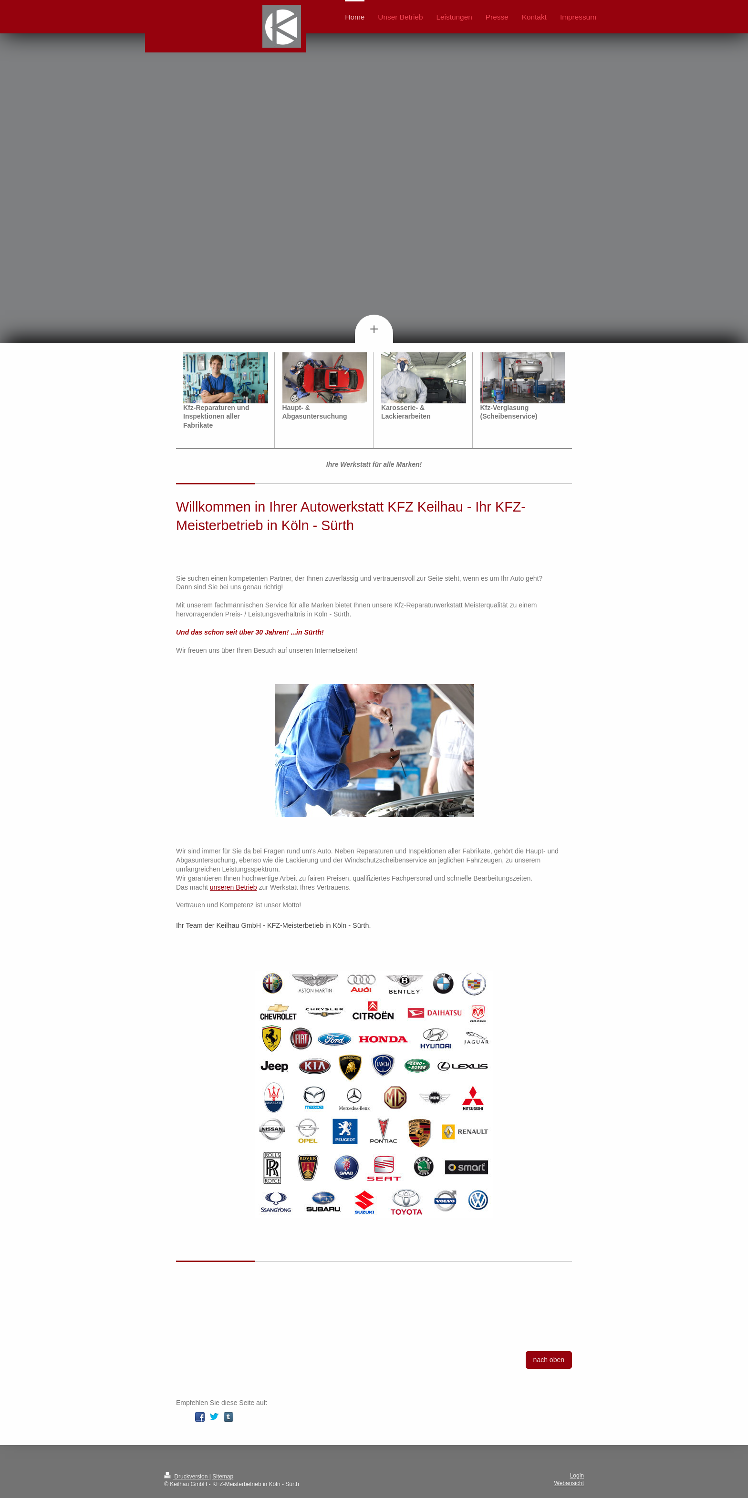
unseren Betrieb (233, 887)
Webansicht (569, 1483)
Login (577, 1475)
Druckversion (186, 1476)
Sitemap (222, 1476)
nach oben (548, 1360)
